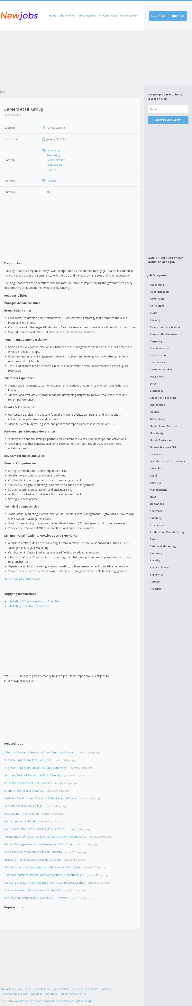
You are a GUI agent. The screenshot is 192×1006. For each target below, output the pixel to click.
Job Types (77, 989)
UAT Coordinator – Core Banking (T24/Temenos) (35, 829)
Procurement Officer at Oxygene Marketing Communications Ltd (45, 836)
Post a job (158, 15)
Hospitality (156, 433)
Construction (158, 355)
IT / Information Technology (167, 461)
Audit (153, 313)
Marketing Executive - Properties (28, 606)
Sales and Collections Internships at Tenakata (33, 852)
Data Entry (156, 376)
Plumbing (156, 518)
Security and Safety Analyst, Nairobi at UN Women (36, 898)
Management (158, 489)
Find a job (178, 15)
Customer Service (161, 369)
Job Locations (61, 989)
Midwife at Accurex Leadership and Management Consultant (42, 867)
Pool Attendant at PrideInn (21, 821)
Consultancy (157, 362)
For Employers (129, 15)
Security (155, 560)
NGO (153, 496)
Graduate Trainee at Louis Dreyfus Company (32, 859)
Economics (156, 390)
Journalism (156, 468)
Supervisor (156, 574)
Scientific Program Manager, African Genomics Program (39, 752)
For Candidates (107, 15)
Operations (157, 504)
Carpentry (156, 341)
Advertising (157, 299)
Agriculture (157, 306)
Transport (156, 588)
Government (158, 419)
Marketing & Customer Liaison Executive (34, 601)
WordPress (21, 1001)
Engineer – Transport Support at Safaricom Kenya (35, 768)
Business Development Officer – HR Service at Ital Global (40, 798)
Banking (155, 320)
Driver (154, 383)
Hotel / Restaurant (161, 440)
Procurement (158, 525)
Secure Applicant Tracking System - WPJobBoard (62, 1001)
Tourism (155, 581)
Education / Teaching (163, 397)
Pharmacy (156, 511)
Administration (159, 291)
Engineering (157, 405)
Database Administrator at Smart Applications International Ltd (44, 875)
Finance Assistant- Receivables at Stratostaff (32, 890)
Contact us (51, 993)
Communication (159, 348)
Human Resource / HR (163, 447)
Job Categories (87, 15)
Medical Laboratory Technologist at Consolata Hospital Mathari (44, 882)
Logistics (155, 482)
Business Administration (165, 327)
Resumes (36, 993)
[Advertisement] (72, 57)
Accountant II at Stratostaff (21, 813)
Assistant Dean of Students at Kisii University (32, 775)
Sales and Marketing (163, 546)
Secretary (156, 553)
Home (52, 15)
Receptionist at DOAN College (23, 806)
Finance (155, 412)
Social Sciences (159, 567)
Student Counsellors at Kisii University (28, 783)
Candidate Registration (99, 989)
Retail (153, 539)
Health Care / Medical (163, 426)
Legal (153, 475)
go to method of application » (23, 578)
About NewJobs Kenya (73, 993)
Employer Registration (16, 993)
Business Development (164, 334)
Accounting (157, 284)
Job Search (25, 989)
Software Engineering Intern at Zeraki (27, 760)
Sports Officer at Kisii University (24, 791)
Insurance (156, 454)
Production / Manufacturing (167, 532)
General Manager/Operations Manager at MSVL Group (38, 844)
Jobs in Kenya (67, 15)
